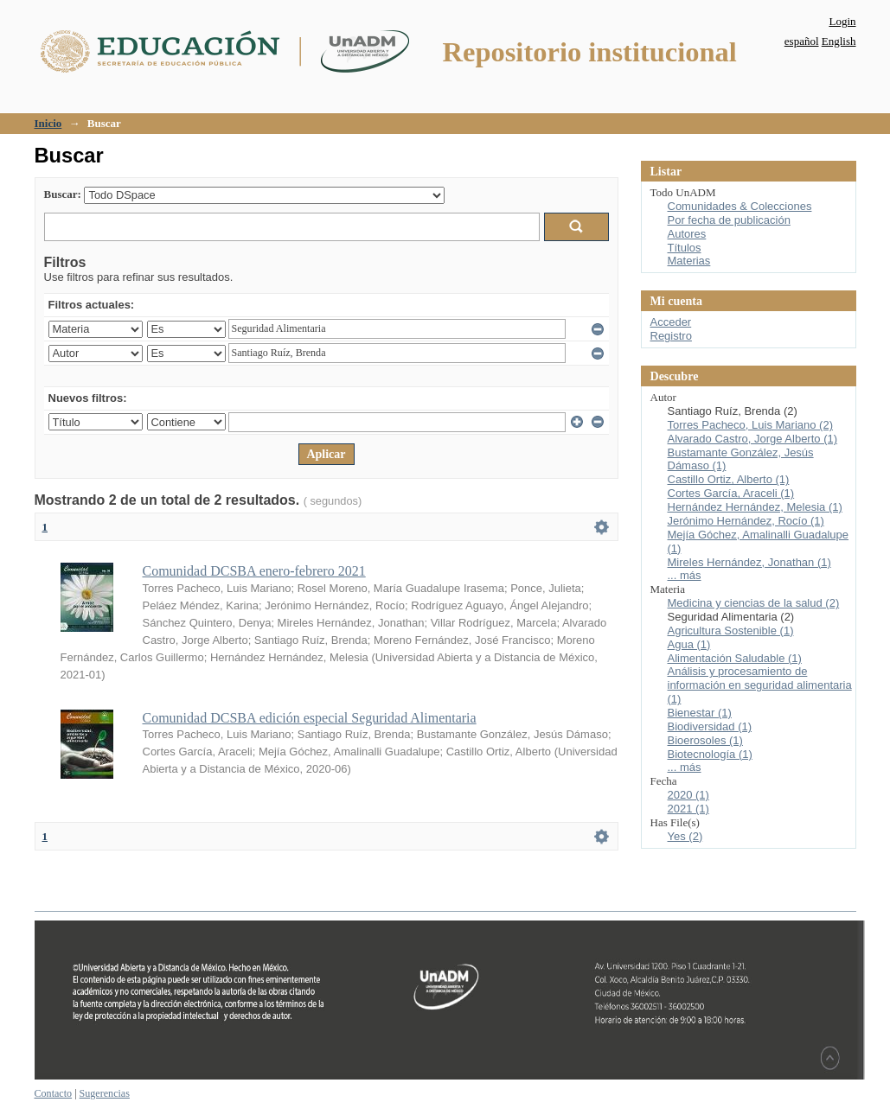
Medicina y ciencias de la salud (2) (754, 602)
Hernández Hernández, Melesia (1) (755, 506)
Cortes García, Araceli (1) (731, 493)
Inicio (48, 123)
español (801, 41)
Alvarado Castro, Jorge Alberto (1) (753, 438)
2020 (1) (688, 794)
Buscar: (62, 194)
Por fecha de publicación (729, 219)
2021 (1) (688, 808)
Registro (671, 335)
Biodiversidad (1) (710, 726)
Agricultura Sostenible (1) (731, 630)
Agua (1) (689, 644)
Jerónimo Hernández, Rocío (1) (746, 520)
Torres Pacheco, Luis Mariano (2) (750, 424)
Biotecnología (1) (710, 754)
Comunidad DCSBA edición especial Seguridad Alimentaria (310, 717)
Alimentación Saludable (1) (735, 658)
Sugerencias (105, 1093)
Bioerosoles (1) (705, 740)
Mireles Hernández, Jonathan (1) (749, 562)
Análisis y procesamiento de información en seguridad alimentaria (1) (760, 685)
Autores (687, 233)
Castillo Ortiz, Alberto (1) (729, 479)
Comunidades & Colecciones (740, 206)
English (839, 41)
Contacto (54, 1093)
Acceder (671, 321)
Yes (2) (685, 836)
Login (842, 21)
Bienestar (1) (700, 712)
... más (684, 575)
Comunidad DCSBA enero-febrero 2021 (254, 571)
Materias (689, 260)
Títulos (684, 247)
